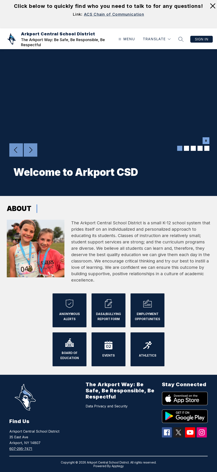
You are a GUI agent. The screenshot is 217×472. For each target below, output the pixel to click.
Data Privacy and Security (107, 406)
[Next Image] (30, 150)
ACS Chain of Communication (114, 14)
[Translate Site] (157, 39)
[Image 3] (193, 148)
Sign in (201, 39)
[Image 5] (206, 148)
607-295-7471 (20, 449)
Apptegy (118, 466)
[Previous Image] (16, 150)
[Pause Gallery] (206, 141)
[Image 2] (186, 148)
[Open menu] (126, 39)
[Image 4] (200, 148)
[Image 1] (179, 148)
